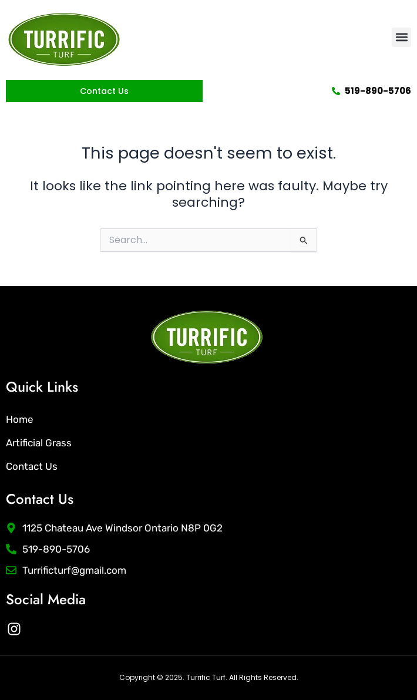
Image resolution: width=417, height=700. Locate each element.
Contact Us (32, 466)
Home (19, 419)
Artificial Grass (39, 443)
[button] (401, 37)
